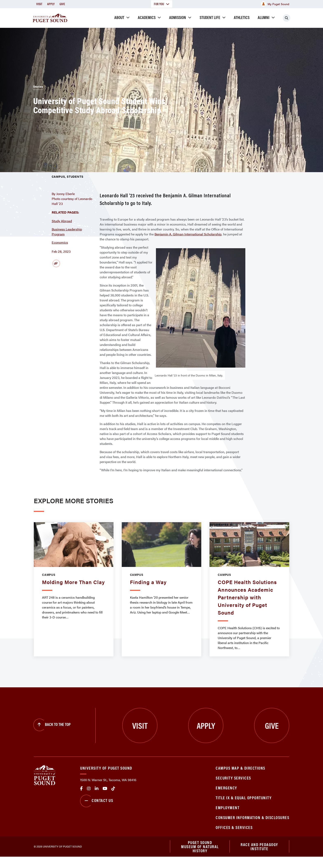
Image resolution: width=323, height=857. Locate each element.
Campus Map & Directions (240, 768)
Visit (39, 3)
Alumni (263, 17)
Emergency (226, 788)
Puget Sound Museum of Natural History (200, 847)
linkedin (96, 788)
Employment (227, 807)
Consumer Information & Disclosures (252, 817)
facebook (81, 788)
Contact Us (96, 801)
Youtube (105, 788)
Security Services (233, 778)
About (119, 17)
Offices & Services (234, 827)
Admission (177, 17)
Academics (147, 17)
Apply (51, 3)
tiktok (113, 788)
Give (62, 3)
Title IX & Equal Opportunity (244, 798)
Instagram (89, 788)
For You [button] (161, 3)
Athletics (241, 17)
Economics (60, 242)
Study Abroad (62, 221)
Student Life (210, 17)
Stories (38, 86)
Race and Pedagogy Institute (259, 847)
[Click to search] (286, 18)
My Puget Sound (275, 3)
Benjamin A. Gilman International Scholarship (187, 234)
